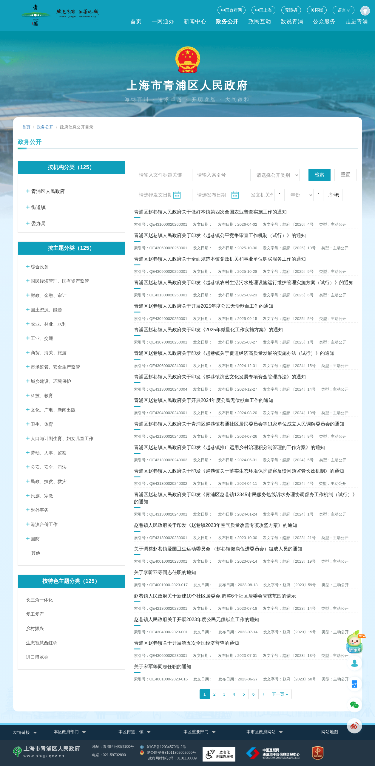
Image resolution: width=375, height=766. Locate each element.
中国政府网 (231, 10)
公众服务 (324, 21)
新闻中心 (195, 21)
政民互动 (260, 21)
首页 (136, 21)
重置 (345, 174)
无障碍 (291, 10)
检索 (319, 174)
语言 (343, 10)
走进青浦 (356, 21)
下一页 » (280, 693)
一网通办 (163, 21)
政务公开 (227, 21)
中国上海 (263, 10)
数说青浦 (292, 21)
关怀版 (317, 10)
